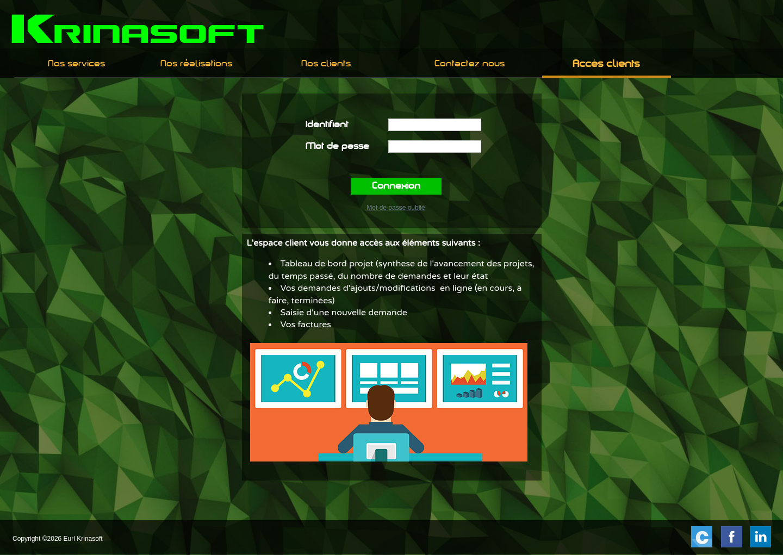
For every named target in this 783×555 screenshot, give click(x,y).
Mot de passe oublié (395, 207)
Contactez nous (469, 64)
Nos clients (326, 64)
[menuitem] (76, 64)
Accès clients (606, 64)
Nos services (76, 64)
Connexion (396, 186)
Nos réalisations (196, 64)
